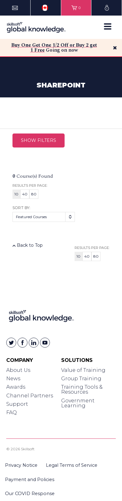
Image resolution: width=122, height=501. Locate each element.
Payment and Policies (29, 479)
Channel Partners (29, 396)
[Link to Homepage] (41, 317)
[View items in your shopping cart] (76, 8)
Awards (15, 387)
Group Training (81, 379)
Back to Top (27, 245)
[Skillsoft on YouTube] (45, 343)
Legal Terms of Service (71, 465)
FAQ (11, 412)
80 (34, 194)
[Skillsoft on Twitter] (11, 343)
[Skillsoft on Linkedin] (34, 343)
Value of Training (83, 370)
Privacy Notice (21, 465)
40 (24, 194)
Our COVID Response (30, 493)
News (13, 379)
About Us (18, 370)
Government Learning (78, 403)
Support (17, 404)
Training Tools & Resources (82, 389)
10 (16, 194)
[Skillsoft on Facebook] (22, 343)
